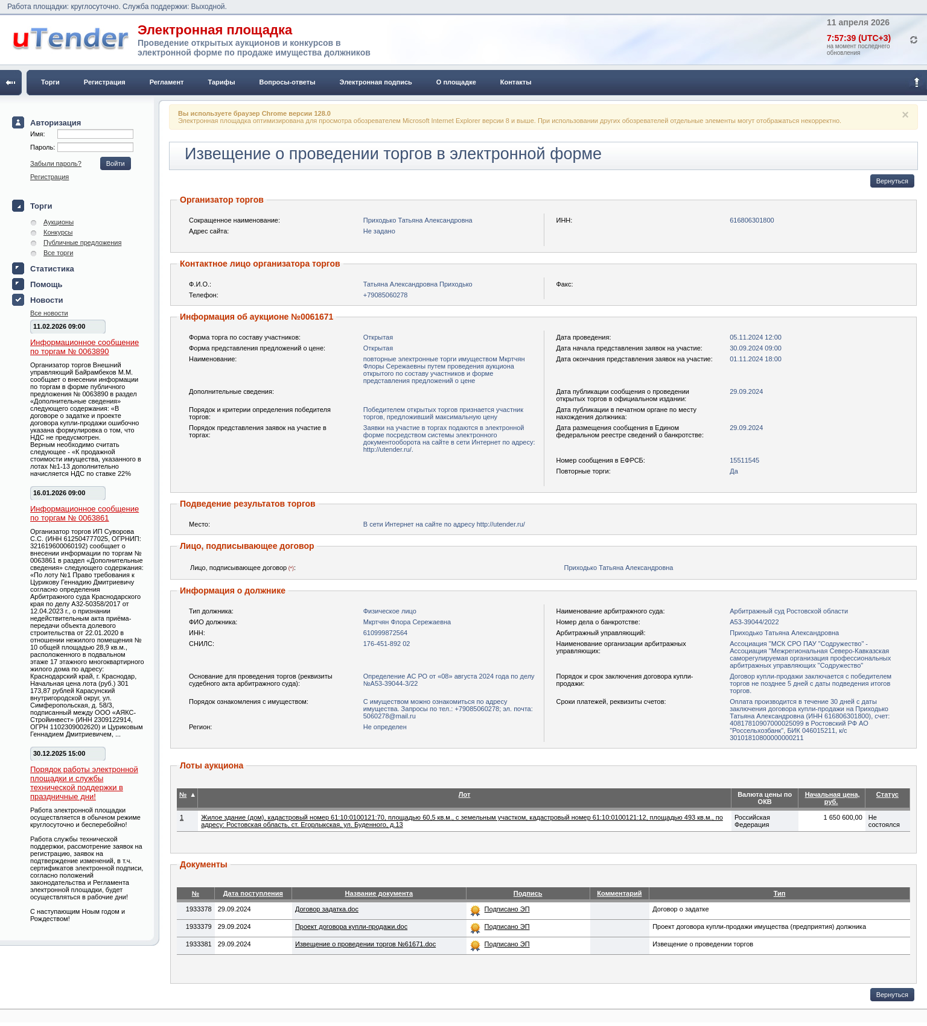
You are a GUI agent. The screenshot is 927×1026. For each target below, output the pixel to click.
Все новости (49, 313)
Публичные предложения (82, 242)
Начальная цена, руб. (832, 798)
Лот (465, 794)
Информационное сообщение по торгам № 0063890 (84, 347)
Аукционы (58, 222)
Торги (50, 82)
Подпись (528, 893)
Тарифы (221, 82)
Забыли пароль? (55, 163)
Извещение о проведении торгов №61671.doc (365, 944)
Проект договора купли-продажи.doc (351, 926)
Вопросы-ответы (288, 82)
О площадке (456, 82)
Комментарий (619, 893)
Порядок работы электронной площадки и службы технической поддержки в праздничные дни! (84, 783)
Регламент (167, 82)
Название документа (379, 893)
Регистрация (105, 82)
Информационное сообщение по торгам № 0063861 (84, 513)
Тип (780, 893)
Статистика (52, 268)
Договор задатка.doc (326, 909)
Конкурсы (57, 232)
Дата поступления (253, 893)
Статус (887, 794)
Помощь (46, 284)
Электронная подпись (376, 82)
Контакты (516, 82)
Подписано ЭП (507, 909)
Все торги (58, 252)
